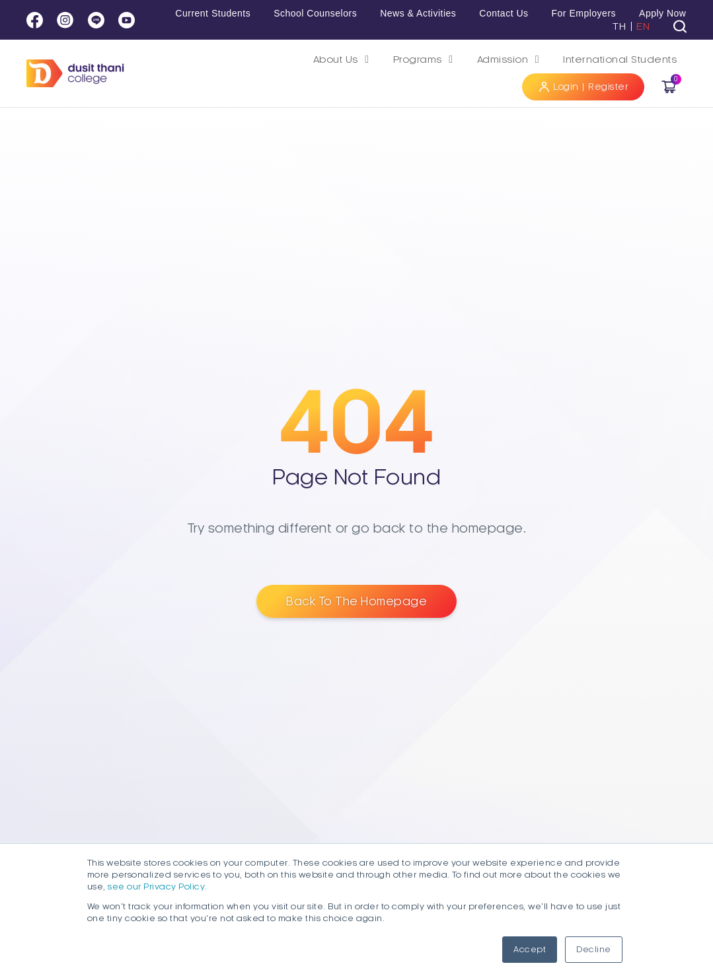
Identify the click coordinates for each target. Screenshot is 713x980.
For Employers (584, 13)
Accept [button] (529, 949)
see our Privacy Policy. (157, 886)
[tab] (680, 26)
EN (643, 26)
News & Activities (418, 13)
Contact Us (503, 13)
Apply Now (662, 13)
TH (619, 26)
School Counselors (315, 13)
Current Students (212, 13)
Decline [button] (593, 949)
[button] (343, 59)
